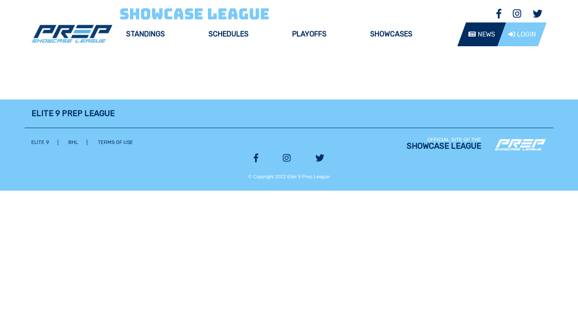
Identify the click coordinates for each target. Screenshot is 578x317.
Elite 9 (40, 142)
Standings (145, 34)
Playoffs (309, 34)
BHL (73, 142)
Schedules (228, 34)
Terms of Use (115, 142)
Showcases (391, 34)
